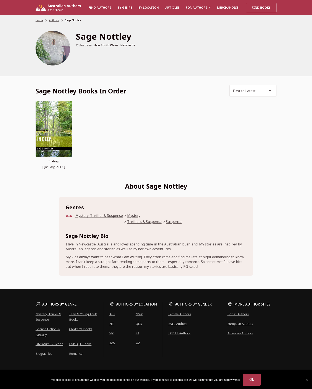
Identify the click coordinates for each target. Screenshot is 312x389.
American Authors (240, 333)
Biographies (44, 353)
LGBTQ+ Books (80, 344)
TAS (112, 343)
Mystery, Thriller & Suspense (99, 215)
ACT (112, 314)
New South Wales (106, 45)
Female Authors (179, 314)
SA (137, 333)
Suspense (174, 221)
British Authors (238, 314)
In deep (54, 161)
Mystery (133, 215)
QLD (139, 324)
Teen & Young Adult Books (83, 317)
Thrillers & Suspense (144, 221)
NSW (139, 314)
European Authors (240, 324)
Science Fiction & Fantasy (48, 332)
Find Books (261, 7)
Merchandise (227, 7)
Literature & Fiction (49, 344)
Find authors (99, 7)
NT (111, 324)
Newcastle (127, 45)
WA (138, 343)
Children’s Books (80, 329)
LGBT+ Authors (179, 333)
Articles (172, 7)
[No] (306, 380)
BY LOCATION (148, 7)
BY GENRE (125, 7)
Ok (251, 379)
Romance (76, 353)
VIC (111, 333)
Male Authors (177, 324)
